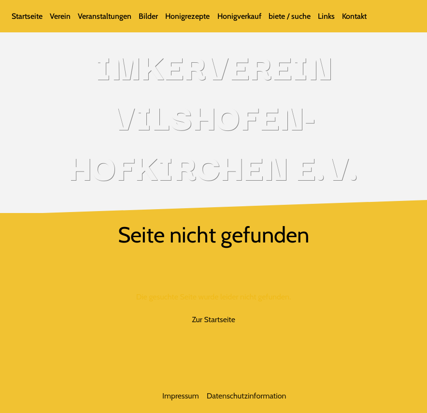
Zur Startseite (213, 319)
